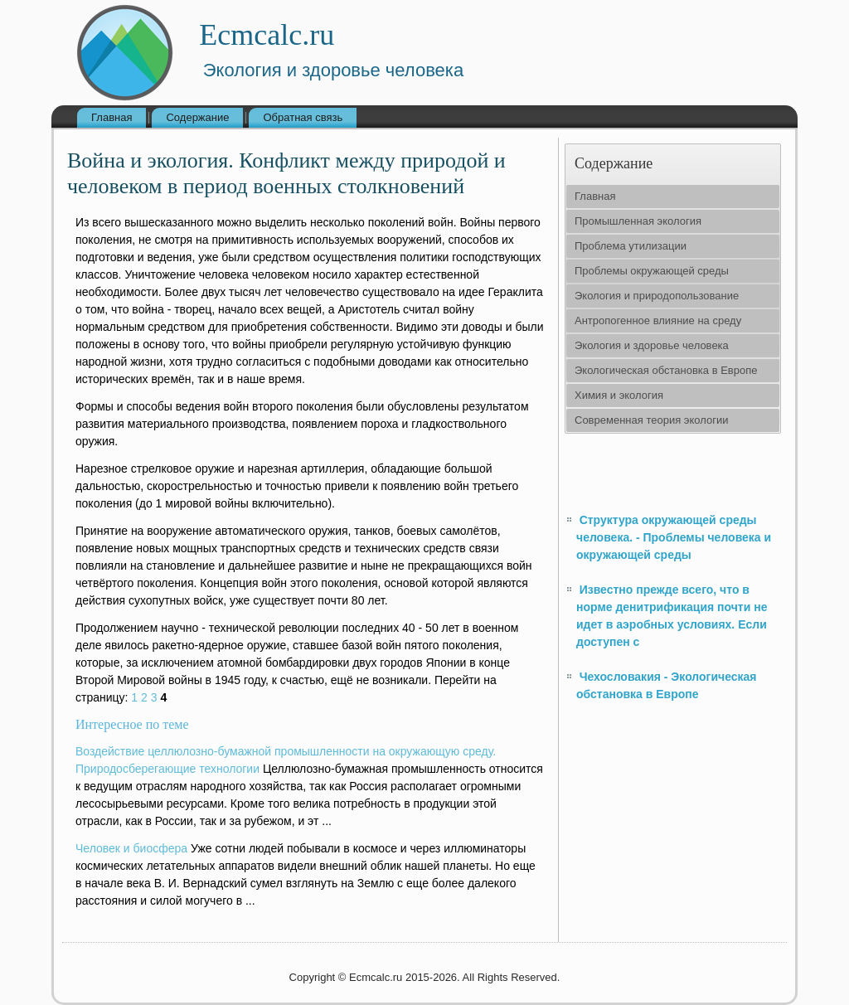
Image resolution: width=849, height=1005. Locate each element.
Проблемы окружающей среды (652, 271)
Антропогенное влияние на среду (658, 320)
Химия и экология (619, 395)
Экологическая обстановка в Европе (666, 370)
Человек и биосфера (131, 848)
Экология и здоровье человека (652, 345)
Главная (111, 117)
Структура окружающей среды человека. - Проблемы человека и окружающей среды (673, 537)
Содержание (197, 117)
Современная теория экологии (651, 420)
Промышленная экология (638, 221)
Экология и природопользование (657, 295)
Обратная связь (302, 117)
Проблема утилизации (630, 246)
